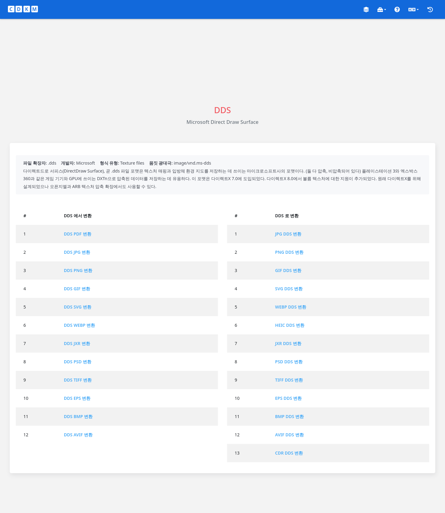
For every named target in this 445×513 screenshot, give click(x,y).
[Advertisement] (222, 61)
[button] (366, 10)
